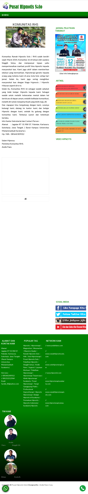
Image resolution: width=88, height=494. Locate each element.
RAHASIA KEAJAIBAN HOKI (68, 94)
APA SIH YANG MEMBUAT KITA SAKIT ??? (68, 130)
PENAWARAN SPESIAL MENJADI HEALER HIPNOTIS (67, 87)
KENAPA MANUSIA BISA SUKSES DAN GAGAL (66, 101)
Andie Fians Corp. (46, 485)
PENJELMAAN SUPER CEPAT (68, 108)
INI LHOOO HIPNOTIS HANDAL (69, 115)
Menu (5, 15)
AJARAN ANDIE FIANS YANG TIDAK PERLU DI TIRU (68, 122)
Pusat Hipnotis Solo (19, 485)
